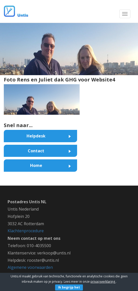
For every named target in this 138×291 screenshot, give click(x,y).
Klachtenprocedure (26, 231)
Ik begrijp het (69, 287)
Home (36, 165)
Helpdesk (36, 136)
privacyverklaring (103, 281)
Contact (36, 151)
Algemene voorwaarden (30, 267)
